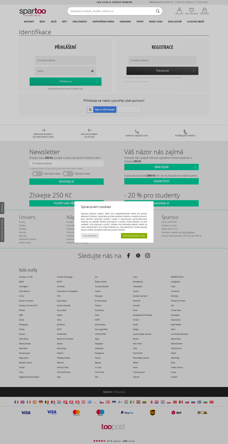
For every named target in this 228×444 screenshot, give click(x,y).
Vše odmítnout (90, 235)
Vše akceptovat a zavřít (134, 235)
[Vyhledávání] (158, 11)
